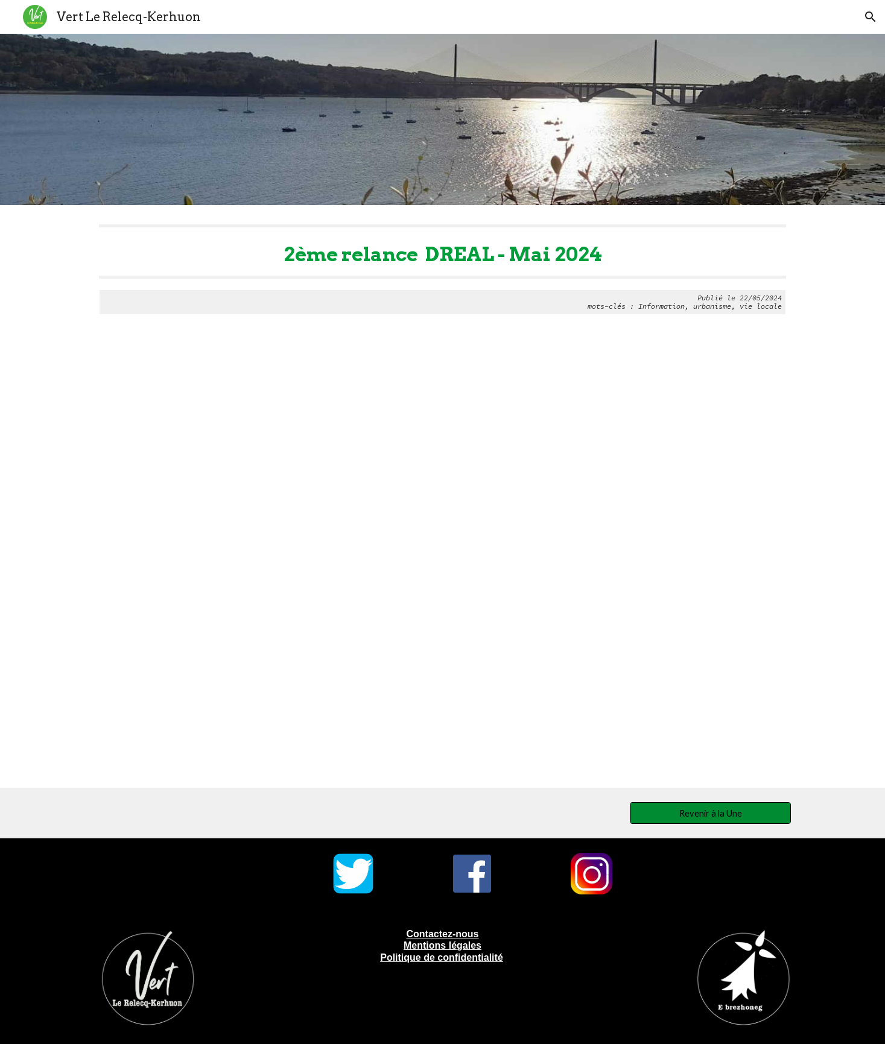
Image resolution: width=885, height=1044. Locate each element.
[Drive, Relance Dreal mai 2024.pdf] (442, 561)
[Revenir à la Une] (710, 813)
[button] (870, 16)
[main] (442, 270)
